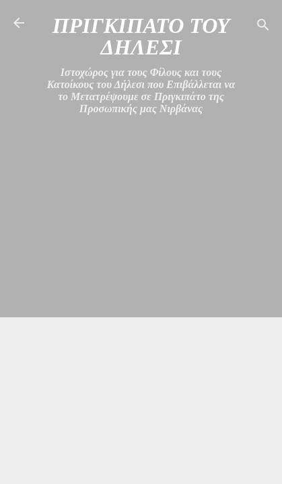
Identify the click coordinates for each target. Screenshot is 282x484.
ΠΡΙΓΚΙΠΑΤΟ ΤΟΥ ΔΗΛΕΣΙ (141, 36)
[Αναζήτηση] (263, 27)
